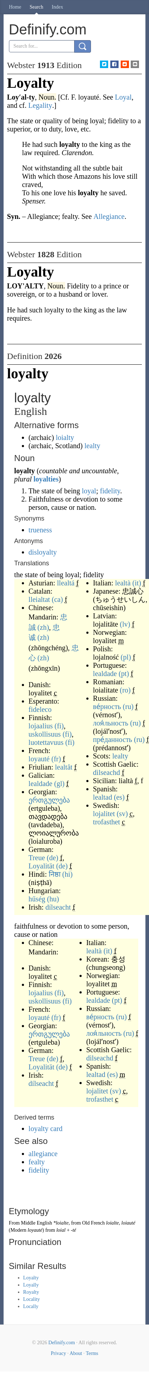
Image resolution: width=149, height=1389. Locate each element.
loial (61, 1230)
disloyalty (43, 552)
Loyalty (31, 1277)
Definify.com (61, 1342)
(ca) (57, 599)
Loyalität (41, 866)
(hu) (53, 899)
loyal (89, 491)
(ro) (125, 690)
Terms (92, 1353)
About (75, 1353)
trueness (40, 530)
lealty (92, 446)
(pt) (124, 673)
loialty (65, 437)
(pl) (126, 657)
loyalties (46, 479)
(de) (52, 858)
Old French (93, 1223)
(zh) (43, 627)
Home (15, 7)
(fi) (59, 726)
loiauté (128, 1223)
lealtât (63, 767)
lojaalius (41, 726)
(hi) (67, 874)
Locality (31, 1299)
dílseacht (58, 907)
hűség (37, 899)
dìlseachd (106, 772)
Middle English (36, 1223)
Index (57, 7)
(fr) (56, 759)
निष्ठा (55, 874)
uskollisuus (45, 734)
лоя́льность (111, 723)
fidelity (110, 491)
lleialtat (39, 599)
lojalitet (104, 814)
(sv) (122, 814)
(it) (137, 583)
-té (73, 1230)
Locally (31, 1306)
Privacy (58, 1353)
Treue (37, 858)
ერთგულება (49, 800)
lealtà (122, 583)
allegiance (43, 1154)
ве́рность (107, 706)
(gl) (59, 783)
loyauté (39, 759)
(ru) (128, 706)
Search (36, 7)
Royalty (31, 1292)
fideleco (40, 709)
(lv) (125, 624)
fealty (37, 1162)
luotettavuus (46, 742)
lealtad (102, 797)
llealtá (65, 583)
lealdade (41, 783)
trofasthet (106, 822)
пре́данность (112, 739)
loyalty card (46, 1128)
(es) (119, 797)
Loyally (31, 1285)
